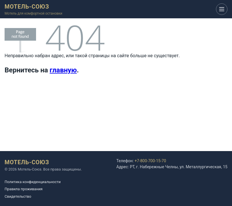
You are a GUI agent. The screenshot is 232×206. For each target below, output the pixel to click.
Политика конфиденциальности (33, 182)
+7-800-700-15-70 (150, 161)
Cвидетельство (18, 196)
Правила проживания (24, 189)
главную (63, 70)
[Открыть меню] (221, 9)
